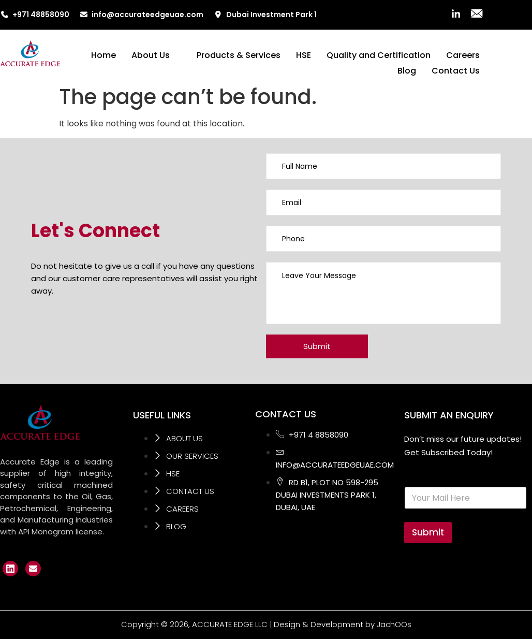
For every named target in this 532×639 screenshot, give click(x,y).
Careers (463, 55)
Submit (428, 532)
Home (103, 55)
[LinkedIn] (456, 15)
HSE (303, 55)
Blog (406, 71)
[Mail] (476, 15)
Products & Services (238, 55)
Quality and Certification (379, 55)
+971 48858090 (34, 14)
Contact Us (456, 71)
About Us (154, 55)
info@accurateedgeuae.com (142, 14)
